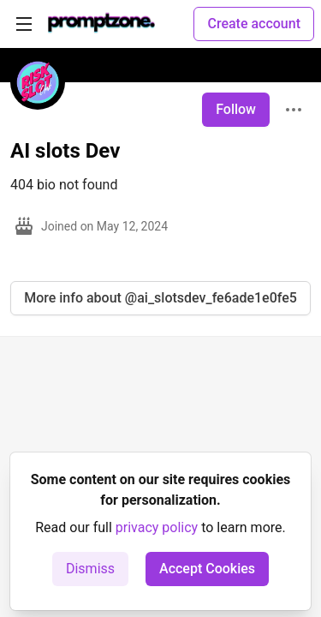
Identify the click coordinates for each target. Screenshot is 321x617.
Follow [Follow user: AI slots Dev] (236, 109)
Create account (253, 23)
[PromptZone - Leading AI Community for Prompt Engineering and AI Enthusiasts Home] (101, 24)
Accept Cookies (207, 568)
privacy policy (157, 527)
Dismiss (90, 568)
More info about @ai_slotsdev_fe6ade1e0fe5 (160, 298)
